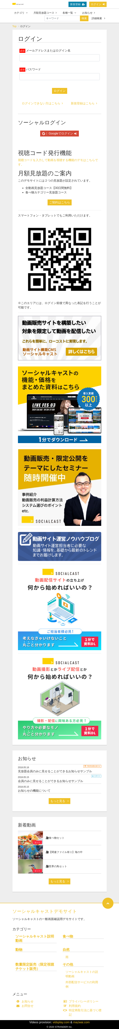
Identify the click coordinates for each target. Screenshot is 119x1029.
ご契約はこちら (59, 202)
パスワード (33, 69)
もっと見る (59, 801)
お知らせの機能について (34, 790)
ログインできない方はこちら (42, 103)
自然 (66, 950)
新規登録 (77, 4)
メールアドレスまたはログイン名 (48, 50)
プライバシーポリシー (82, 1001)
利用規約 (73, 1005)
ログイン (98, 4)
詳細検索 (98, 18)
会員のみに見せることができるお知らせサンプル (50, 781)
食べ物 (68, 936)
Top (14, 26)
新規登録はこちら (84, 103)
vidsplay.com (61, 1022)
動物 (18, 950)
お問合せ (26, 1005)
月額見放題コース (45, 12)
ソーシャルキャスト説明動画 (34, 938)
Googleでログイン (59, 133)
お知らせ (88, 12)
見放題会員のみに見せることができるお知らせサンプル (55, 771)
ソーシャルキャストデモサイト (44, 911)
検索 (84, 18)
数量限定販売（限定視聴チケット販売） (34, 967)
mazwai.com (81, 1022)
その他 (68, 964)
